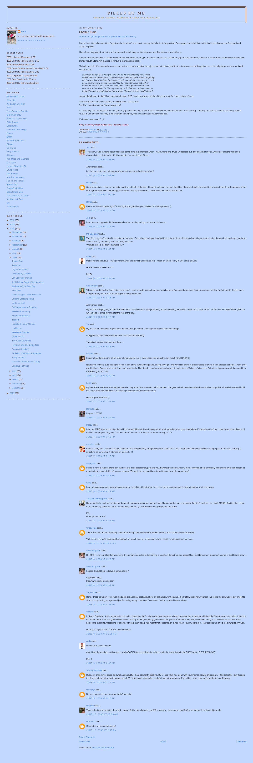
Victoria (89, 611)
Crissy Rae (91, 528)
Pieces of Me (126, 13)
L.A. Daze (11, 162)
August (16, 249)
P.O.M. (24, 31)
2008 (12, 228)
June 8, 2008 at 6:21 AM (100, 491)
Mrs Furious (12, 173)
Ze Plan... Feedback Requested (26, 353)
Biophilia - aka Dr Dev (17, 118)
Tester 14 (16, 265)
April (14, 375)
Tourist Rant (17, 261)
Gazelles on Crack (15, 140)
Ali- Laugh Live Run (16, 104)
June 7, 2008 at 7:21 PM (100, 475)
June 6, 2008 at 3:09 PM (100, 175)
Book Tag (16, 290)
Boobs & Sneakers (20, 349)
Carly (88, 483)
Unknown (90, 690)
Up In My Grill (18, 303)
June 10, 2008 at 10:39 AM (102, 714)
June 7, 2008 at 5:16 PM (100, 456)
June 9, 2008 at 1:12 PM (100, 682)
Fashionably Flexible (21, 273)
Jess (88, 147)
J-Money (11, 155)
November (17, 236)
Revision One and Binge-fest (25, 345)
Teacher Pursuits (94, 670)
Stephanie (91, 592)
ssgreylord (91, 463)
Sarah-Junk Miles (15, 188)
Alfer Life (11, 100)
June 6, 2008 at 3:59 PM (100, 278)
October (16, 240)
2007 (12, 393)
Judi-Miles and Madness (18, 159)
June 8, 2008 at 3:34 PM (100, 585)
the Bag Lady (92, 234)
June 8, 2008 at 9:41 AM (100, 520)
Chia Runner (12, 122)
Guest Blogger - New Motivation (26, 294)
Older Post (241, 741)
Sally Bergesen (93, 550)
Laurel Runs (12, 170)
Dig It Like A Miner (20, 269)
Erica (88, 383)
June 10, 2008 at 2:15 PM (101, 730)
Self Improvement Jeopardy (24, 307)
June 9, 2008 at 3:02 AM (100, 663)
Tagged (15, 320)
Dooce (10, 133)
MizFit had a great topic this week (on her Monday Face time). (108, 36)
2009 (12, 224)
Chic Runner (12, 126)
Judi (88, 218)
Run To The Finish (15, 181)
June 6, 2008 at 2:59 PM (100, 159)
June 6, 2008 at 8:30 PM (100, 375)
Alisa (9, 107)
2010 (12, 220)
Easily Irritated (18, 357)
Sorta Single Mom (15, 192)
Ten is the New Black (21, 341)
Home (163, 741)
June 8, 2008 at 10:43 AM (101, 543)
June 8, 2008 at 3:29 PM (100, 559)
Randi (89, 182)
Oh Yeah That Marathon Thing (26, 361)
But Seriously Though (22, 278)
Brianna (90, 353)
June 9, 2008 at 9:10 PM (100, 698)
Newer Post (84, 741)
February (16, 383)
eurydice (90, 444)
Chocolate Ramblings (17, 129)
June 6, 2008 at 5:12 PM (100, 317)
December (17, 232)
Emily (9, 137)
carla (88, 256)
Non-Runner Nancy (16, 177)
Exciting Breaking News (23, 299)
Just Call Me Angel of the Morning (27, 282)
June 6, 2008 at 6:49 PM (100, 346)
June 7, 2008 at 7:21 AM (100, 401)
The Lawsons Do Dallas (18, 195)
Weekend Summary (21, 311)
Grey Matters (13, 151)
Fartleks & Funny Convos (23, 324)
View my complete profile (32, 41)
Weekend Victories (20, 332)
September (17, 245)
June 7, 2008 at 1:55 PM (100, 437)
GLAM (10, 144)
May (14, 371)
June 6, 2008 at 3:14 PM (100, 210)
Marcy (89, 425)
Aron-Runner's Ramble (17, 111)
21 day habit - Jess (15, 96)
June (15, 257)
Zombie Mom (13, 206)
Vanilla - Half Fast (15, 199)
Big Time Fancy (14, 115)
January (16, 388)
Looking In (16, 328)
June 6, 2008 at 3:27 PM (100, 226)
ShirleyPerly (91, 286)
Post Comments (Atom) (103, 747)
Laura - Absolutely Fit (16, 166)
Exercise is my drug (98, 132)
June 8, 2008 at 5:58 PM (100, 604)
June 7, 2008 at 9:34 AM (100, 417)
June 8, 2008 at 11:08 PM (101, 634)
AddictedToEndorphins (96, 498)
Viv (87, 324)
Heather (90, 705)
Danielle (90, 409)
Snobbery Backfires (21, 315)
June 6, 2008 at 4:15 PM (100, 297)
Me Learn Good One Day (23, 286)
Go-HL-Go (11, 148)
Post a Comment (87, 737)
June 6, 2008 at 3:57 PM (100, 249)
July (14, 253)
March (15, 379)
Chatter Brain (18, 336)
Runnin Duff (12, 184)
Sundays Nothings (20, 366)
